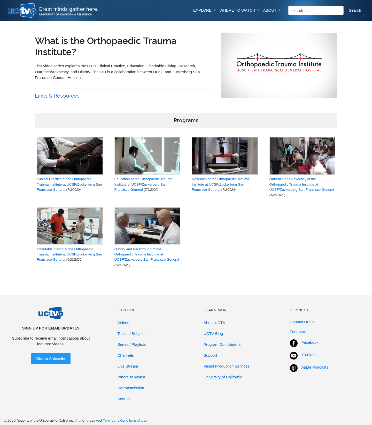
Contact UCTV (302, 322)
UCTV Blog (213, 333)
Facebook (310, 342)
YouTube (309, 355)
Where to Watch (131, 377)
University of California (223, 377)
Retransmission (131, 388)
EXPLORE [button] (203, 10)
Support (210, 355)
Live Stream (128, 366)
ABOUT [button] (270, 10)
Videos (123, 322)
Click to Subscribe (50, 358)
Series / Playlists (132, 344)
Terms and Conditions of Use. (125, 420)
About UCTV (214, 322)
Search (355, 10)
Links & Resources (58, 96)
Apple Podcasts (314, 367)
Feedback (298, 331)
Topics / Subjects (132, 333)
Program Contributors (222, 344)
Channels (126, 355)
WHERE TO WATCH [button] (238, 10)
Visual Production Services (227, 366)
